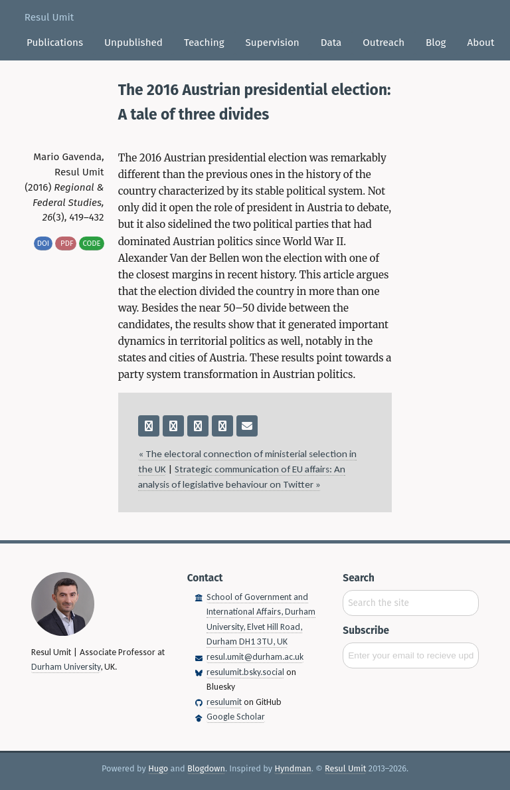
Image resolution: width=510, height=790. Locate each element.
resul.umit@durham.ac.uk (255, 656)
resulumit (224, 702)
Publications (55, 43)
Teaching (204, 43)
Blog (436, 43)
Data (331, 43)
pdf (65, 243)
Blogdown (206, 768)
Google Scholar (236, 716)
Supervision (272, 43)
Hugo (158, 768)
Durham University (65, 666)
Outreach (383, 43)
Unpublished (133, 43)
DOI (43, 243)
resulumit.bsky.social (245, 672)
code (91, 243)
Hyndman (292, 768)
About (480, 43)
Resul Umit (49, 17)
